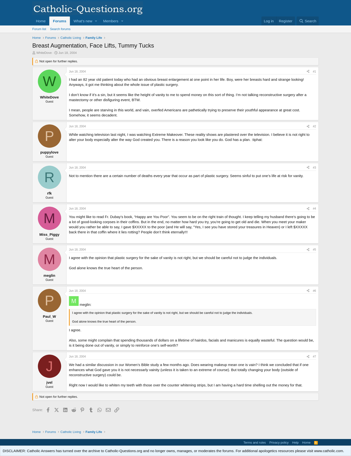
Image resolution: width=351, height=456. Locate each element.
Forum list (39, 29)
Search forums (60, 29)
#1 (314, 71)
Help (295, 442)
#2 (314, 126)
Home (41, 21)
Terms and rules (254, 442)
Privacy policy (279, 442)
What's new (83, 21)
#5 (314, 249)
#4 (314, 208)
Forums (59, 21)
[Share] (308, 71)
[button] (96, 20)
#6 (314, 291)
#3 (314, 167)
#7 (314, 356)
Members (110, 21)
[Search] (308, 20)
